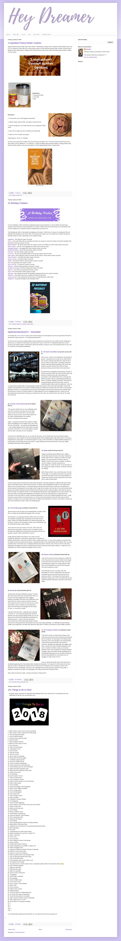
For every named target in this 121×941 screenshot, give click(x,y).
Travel (23, 34)
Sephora (10, 270)
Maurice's (10, 266)
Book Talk (36, 34)
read (27, 682)
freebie (24, 324)
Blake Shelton (12, 246)
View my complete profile (90, 57)
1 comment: (18, 192)
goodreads (22, 682)
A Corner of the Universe (17, 404)
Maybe (46, 450)
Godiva (10, 261)
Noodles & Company (14, 268)
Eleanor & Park (48, 554)
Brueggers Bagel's (13, 248)
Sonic (9, 271)
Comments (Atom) (19, 932)
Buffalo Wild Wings (13, 250)
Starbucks (11, 275)
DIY (29, 34)
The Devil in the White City (51, 352)
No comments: (18, 679)
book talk (14, 682)
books (18, 682)
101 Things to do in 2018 (19, 690)
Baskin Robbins (12, 244)
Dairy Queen (11, 255)
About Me (16, 34)
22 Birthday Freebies (18, 203)
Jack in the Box (12, 264)
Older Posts (69, 929)
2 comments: (18, 321)
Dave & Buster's (12, 257)
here (34, 695)
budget (18, 324)
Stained (12, 590)
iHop (9, 262)
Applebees (11, 239)
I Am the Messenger (16, 508)
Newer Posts (11, 929)
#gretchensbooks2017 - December (24, 332)
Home (8, 34)
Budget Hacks (46, 34)
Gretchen (88, 49)
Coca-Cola (11, 253)
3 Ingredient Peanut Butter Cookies (24, 43)
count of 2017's (21, 335)
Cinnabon (10, 252)
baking (13, 195)
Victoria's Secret (12, 277)
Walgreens (11, 278)
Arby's (9, 241)
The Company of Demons (51, 630)
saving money (30, 324)
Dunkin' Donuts (12, 259)
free (21, 324)
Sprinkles (10, 273)
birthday (14, 324)
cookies (18, 195)
